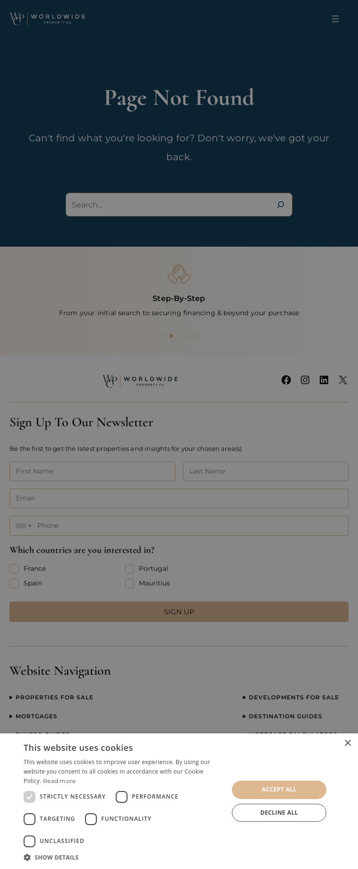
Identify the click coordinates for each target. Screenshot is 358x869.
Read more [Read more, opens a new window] (59, 780)
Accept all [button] (279, 789)
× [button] (347, 743)
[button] (123, 857)
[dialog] (179, 801)
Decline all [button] (279, 813)
